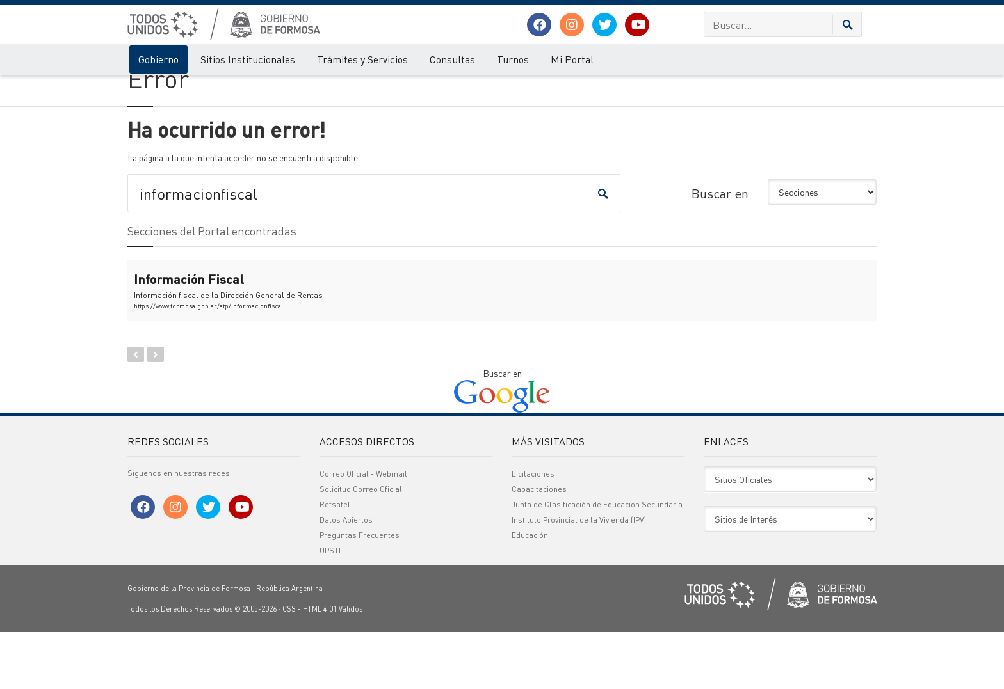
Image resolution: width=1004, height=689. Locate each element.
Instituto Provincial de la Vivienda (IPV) (579, 577)
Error (180, 88)
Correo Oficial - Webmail (363, 530)
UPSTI (330, 607)
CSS (289, 665)
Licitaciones (533, 530)
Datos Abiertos (346, 577)
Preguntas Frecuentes (360, 592)
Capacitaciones (539, 546)
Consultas (452, 59)
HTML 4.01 (320, 665)
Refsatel (335, 561)
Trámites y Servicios (362, 59)
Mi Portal (572, 59)
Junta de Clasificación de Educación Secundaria (597, 561)
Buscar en (720, 250)
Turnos (513, 59)
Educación (530, 592)
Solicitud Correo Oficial (361, 546)
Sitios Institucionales (247, 59)
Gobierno (158, 59)
